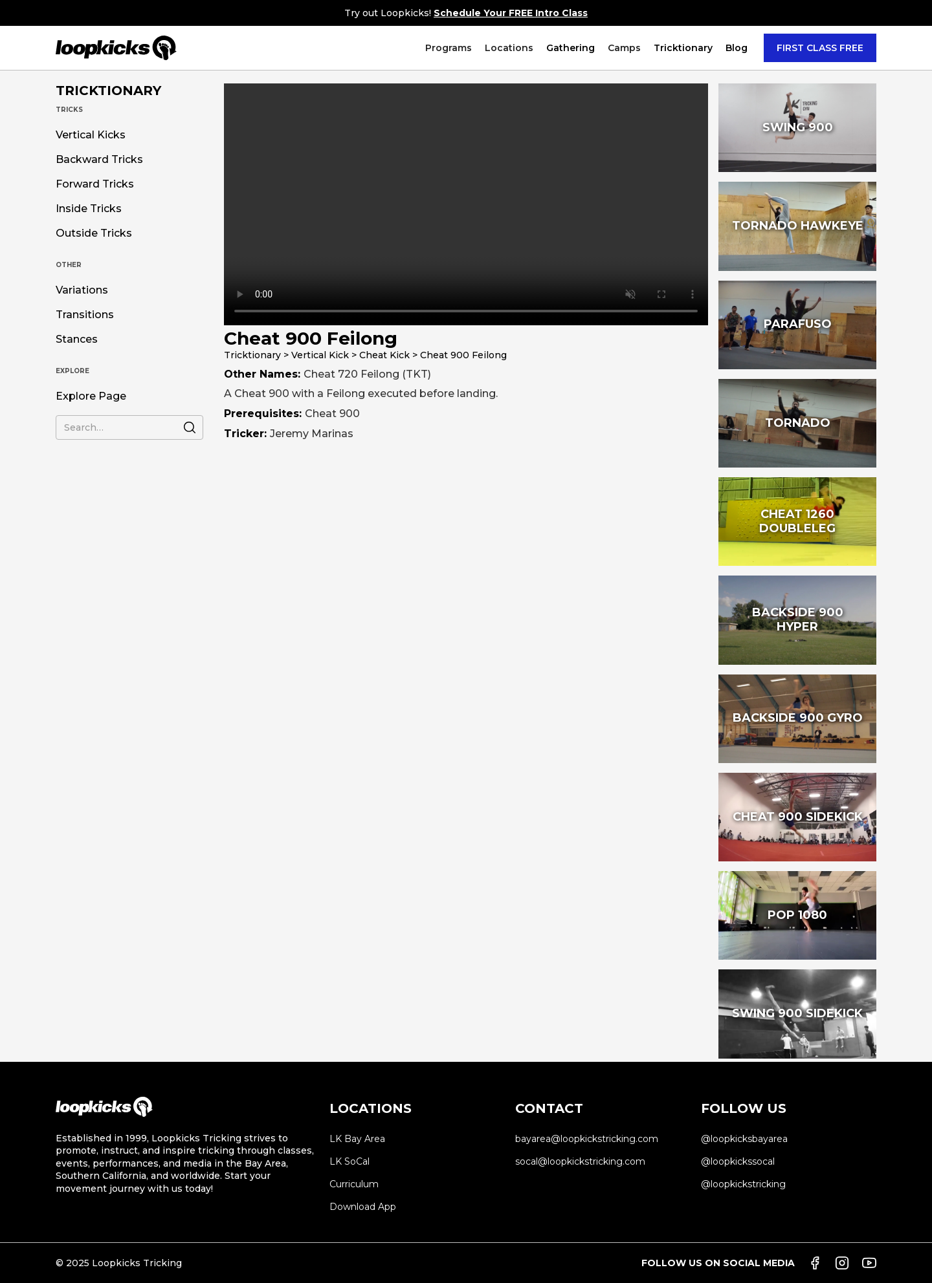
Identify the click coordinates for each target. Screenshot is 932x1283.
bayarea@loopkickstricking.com (586, 1139)
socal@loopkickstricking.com (580, 1161)
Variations (82, 290)
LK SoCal (349, 1161)
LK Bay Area (357, 1139)
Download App (362, 1207)
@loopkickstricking (743, 1184)
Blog (737, 48)
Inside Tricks (89, 209)
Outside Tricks (94, 233)
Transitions (85, 315)
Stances (77, 339)
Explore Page (91, 396)
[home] (116, 48)
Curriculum (354, 1184)
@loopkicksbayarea (744, 1139)
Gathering (570, 48)
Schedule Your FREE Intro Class (511, 13)
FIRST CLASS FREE (820, 48)
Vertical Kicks (91, 135)
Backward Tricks (99, 160)
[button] (448, 47)
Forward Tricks (95, 184)
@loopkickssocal (738, 1161)
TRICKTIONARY (108, 90)
